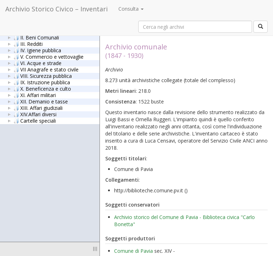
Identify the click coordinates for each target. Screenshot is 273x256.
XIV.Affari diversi (35, 114)
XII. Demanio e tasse (41, 101)
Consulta (131, 8)
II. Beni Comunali (36, 37)
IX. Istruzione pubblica (42, 82)
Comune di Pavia (133, 250)
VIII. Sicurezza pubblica (43, 76)
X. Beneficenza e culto (42, 88)
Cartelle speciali (35, 120)
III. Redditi (28, 44)
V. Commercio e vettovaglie (49, 56)
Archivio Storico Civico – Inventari (56, 9)
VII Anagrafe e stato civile (46, 69)
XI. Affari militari (35, 95)
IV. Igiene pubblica (37, 50)
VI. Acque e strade (37, 63)
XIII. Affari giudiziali (38, 108)
